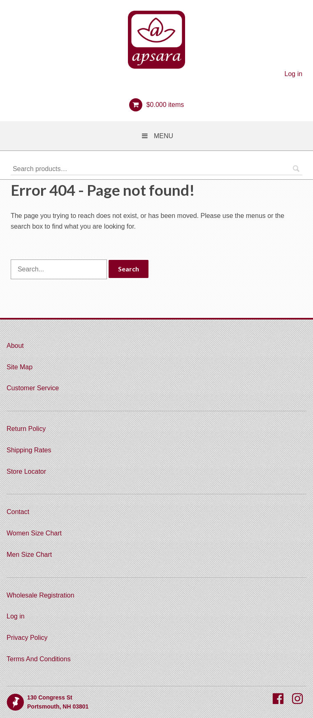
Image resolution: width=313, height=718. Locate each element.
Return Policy (26, 428)
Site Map (19, 367)
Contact (18, 511)
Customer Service (33, 387)
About (15, 345)
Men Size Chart (29, 554)
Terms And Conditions (39, 658)
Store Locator (26, 471)
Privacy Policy (27, 637)
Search (296, 168)
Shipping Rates (29, 450)
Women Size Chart (34, 533)
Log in (294, 73)
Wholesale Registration (40, 595)
